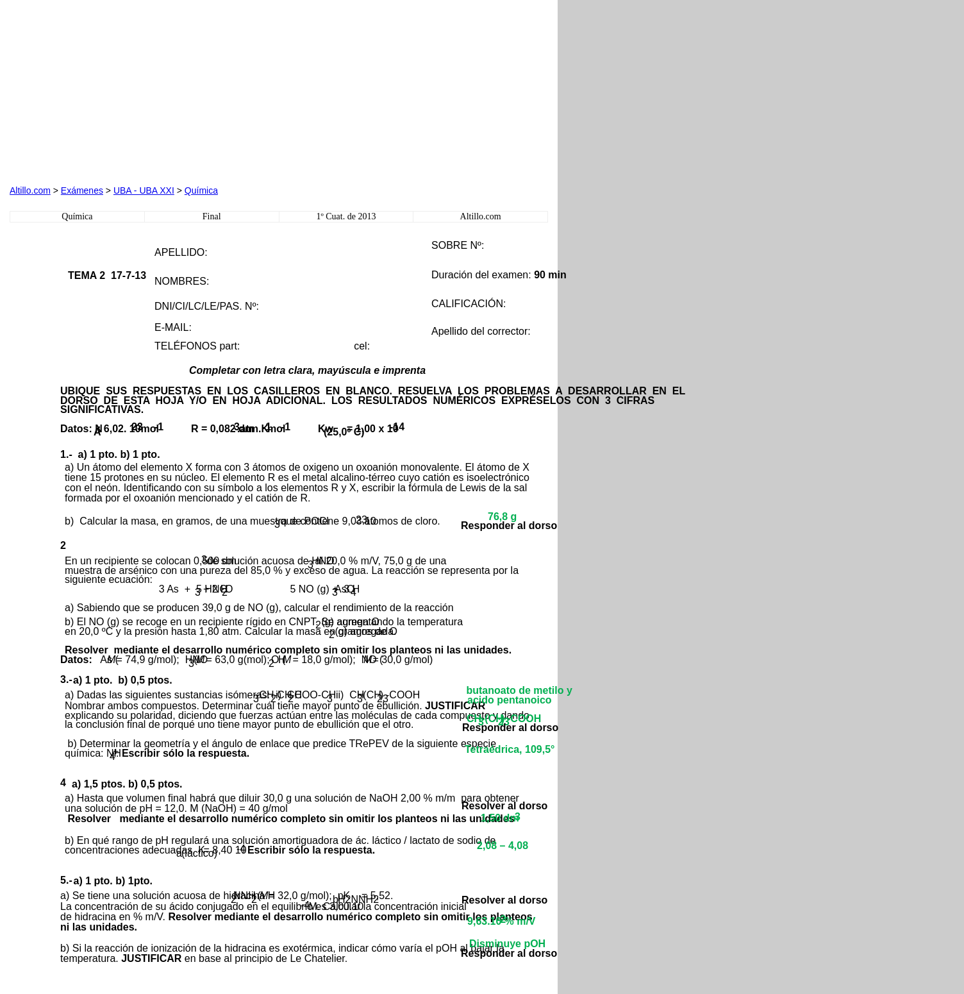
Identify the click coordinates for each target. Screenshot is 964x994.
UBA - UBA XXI (143, 190)
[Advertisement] (156, 90)
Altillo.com (30, 190)
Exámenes (82, 190)
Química (201, 190)
